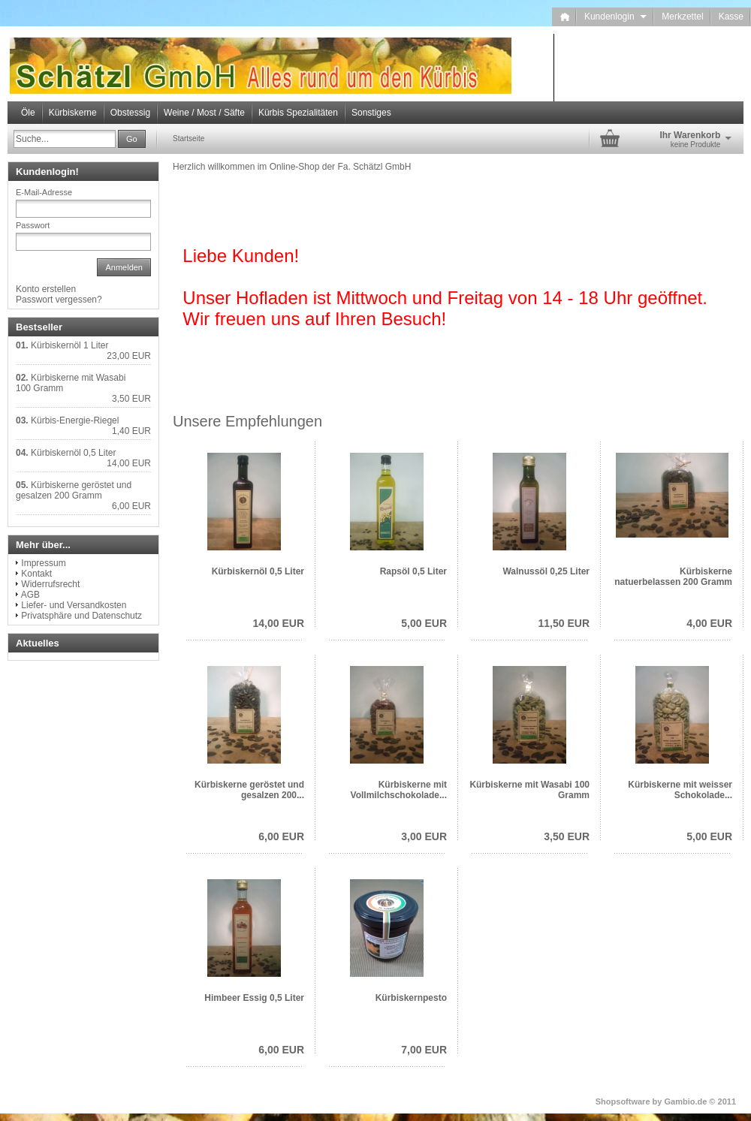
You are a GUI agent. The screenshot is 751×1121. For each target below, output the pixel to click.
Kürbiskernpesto (411, 998)
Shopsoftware (623, 1101)
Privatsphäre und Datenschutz (81, 615)
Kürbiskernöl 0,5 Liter (258, 571)
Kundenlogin (615, 16)
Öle (28, 112)
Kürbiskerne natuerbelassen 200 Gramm (673, 576)
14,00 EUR (278, 623)
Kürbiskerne (73, 112)
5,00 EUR (424, 623)
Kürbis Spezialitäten (298, 112)
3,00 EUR (424, 836)
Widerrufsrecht (50, 584)
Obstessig (130, 112)
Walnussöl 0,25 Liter (546, 571)
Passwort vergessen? (59, 299)
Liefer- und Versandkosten (73, 605)
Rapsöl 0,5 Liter (413, 571)
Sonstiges (371, 112)
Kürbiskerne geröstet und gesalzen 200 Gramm (73, 490)
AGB (30, 594)
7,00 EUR (424, 1050)
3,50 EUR (567, 836)
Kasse (731, 16)
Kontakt (36, 573)
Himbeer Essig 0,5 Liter (254, 998)
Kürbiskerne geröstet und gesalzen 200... (249, 789)
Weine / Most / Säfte (204, 112)
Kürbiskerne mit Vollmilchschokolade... (399, 789)
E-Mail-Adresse (44, 192)
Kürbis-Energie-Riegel (75, 420)
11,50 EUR (564, 623)
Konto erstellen (46, 289)
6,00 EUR (281, 836)
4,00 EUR (709, 623)
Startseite (188, 138)
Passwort (33, 225)
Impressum (43, 563)
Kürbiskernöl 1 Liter (69, 345)
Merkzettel (682, 16)
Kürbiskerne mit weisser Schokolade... (680, 789)
